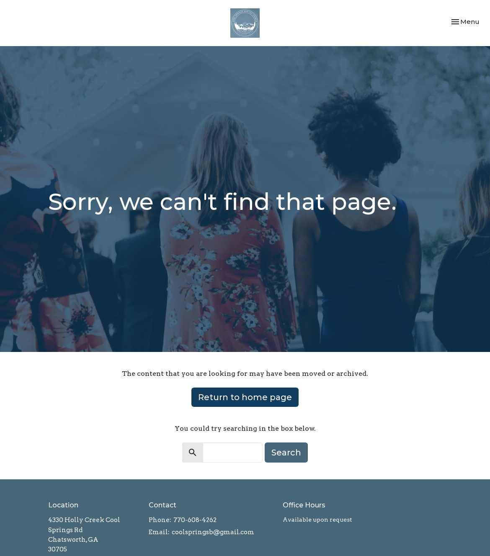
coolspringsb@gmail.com (213, 532)
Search (286, 452)
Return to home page (245, 397)
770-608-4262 (195, 520)
